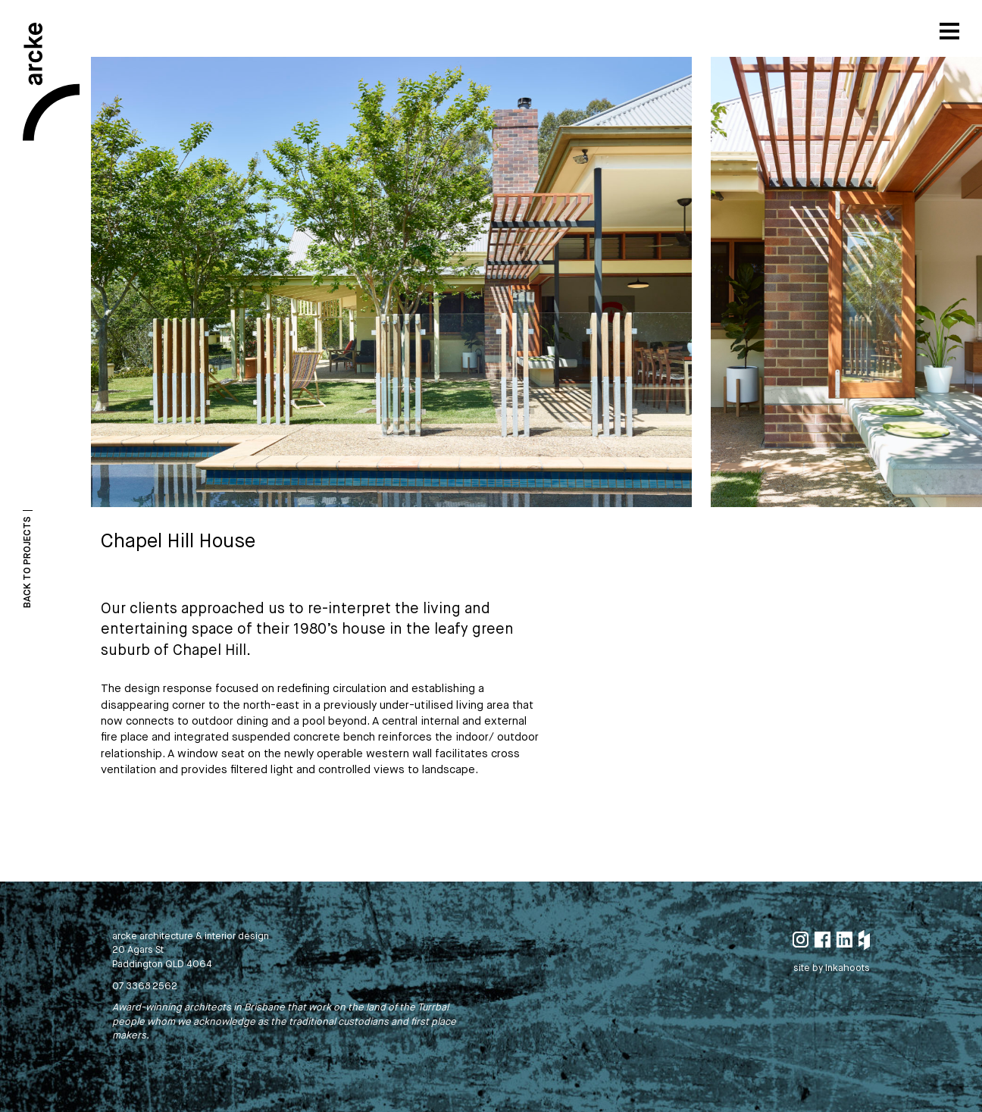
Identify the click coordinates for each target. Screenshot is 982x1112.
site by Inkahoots (831, 968)
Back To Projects (28, 562)
